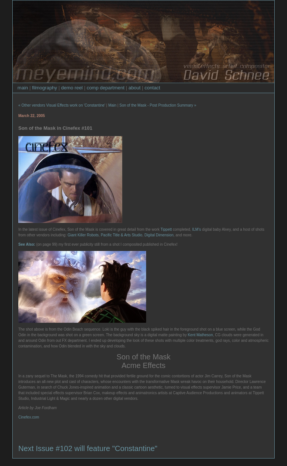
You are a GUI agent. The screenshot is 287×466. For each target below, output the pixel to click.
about (135, 88)
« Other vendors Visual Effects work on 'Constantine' (61, 105)
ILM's (196, 229)
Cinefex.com (28, 417)
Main (112, 105)
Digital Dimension (158, 235)
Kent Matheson (200, 335)
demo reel (72, 88)
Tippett (166, 229)
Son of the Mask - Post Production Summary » (157, 105)
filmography (44, 88)
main (23, 88)
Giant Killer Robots (83, 235)
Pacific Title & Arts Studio (121, 235)
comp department (105, 88)
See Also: (26, 244)
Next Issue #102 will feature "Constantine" (87, 448)
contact (152, 88)
